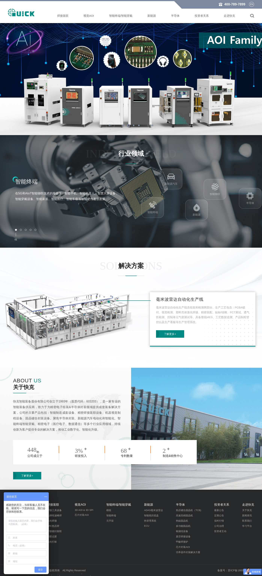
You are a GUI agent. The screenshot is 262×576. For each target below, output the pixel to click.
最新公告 (219, 510)
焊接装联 (62, 15)
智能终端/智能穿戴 (120, 15)
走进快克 (229, 15)
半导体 (175, 15)
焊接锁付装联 (54, 531)
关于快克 (247, 510)
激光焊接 (52, 520)
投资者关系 (202, 15)
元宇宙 (110, 520)
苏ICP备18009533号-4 (241, 570)
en (251, 4)
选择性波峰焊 (54, 515)
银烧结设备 (182, 531)
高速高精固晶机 (184, 515)
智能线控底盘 (151, 515)
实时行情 (219, 520)
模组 (108, 510)
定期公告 (219, 515)
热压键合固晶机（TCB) (188, 510)
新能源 (151, 15)
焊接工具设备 (54, 510)
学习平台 (247, 526)
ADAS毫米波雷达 (153, 510)
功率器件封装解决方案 (188, 552)
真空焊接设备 (183, 536)
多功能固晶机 (183, 526)
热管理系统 (150, 520)
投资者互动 (220, 531)
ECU (146, 525)
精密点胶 (52, 536)
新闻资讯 (247, 515)
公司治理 (219, 526)
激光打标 (52, 541)
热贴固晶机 (182, 520)
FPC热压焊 (53, 526)
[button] (123, 125)
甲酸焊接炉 (182, 541)
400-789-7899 (234, 4)
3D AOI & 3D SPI (84, 510)
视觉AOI (88, 15)
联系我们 (247, 520)
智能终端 (111, 515)
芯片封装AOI (82, 515)
